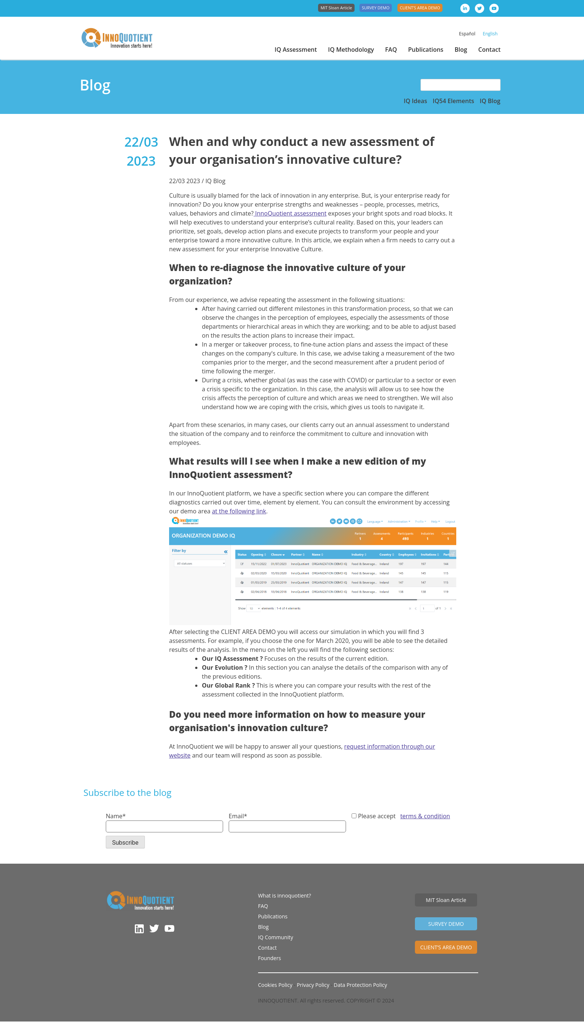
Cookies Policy (275, 986)
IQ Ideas (415, 101)
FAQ (391, 49)
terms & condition (425, 816)
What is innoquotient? (284, 895)
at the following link (239, 511)
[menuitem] (467, 33)
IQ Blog (490, 101)
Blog (460, 49)
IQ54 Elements (453, 101)
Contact (489, 49)
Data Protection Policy (360, 986)
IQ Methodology (351, 49)
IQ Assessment (295, 49)
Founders (269, 958)
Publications (426, 49)
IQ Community (275, 937)
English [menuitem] (490, 34)
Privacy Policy (314, 986)
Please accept (401, 816)
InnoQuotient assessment (290, 213)
